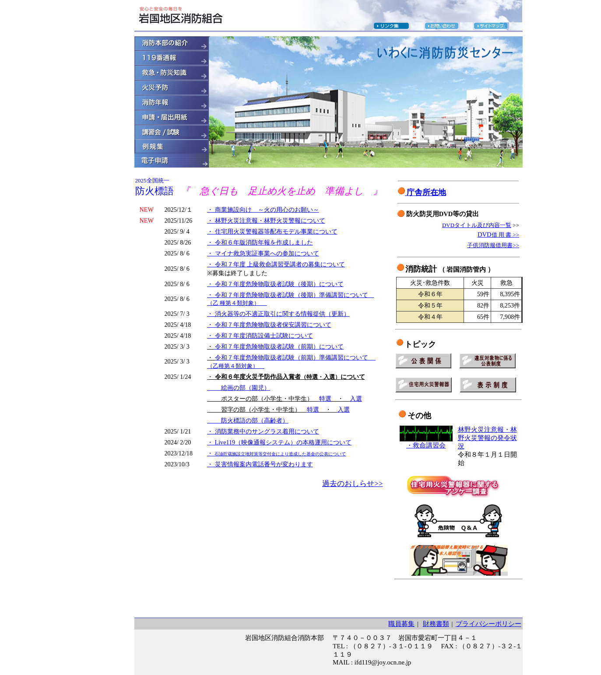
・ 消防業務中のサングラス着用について (263, 431)
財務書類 (436, 623)
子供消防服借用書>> (493, 245)
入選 (356, 398)
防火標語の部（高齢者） (247, 420)
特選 (325, 398)
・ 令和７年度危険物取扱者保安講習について (269, 324)
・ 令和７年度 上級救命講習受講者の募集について (276, 264)
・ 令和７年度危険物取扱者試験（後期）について (275, 283)
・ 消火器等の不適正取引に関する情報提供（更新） (278, 313)
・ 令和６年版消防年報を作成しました (260, 242)
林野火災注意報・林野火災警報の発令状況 (487, 438)
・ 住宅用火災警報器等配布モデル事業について (272, 231)
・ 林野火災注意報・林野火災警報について (266, 220)
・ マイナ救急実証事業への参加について (263, 253)
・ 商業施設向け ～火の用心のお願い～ (263, 209)
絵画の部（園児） (238, 387)
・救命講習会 (426, 445)
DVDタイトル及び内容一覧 (476, 225)
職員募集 (401, 623)
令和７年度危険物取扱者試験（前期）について (278, 346)
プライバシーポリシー (488, 623)
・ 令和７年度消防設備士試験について (260, 335)
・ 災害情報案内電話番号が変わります (260, 464)
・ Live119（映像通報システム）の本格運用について (279, 442)
